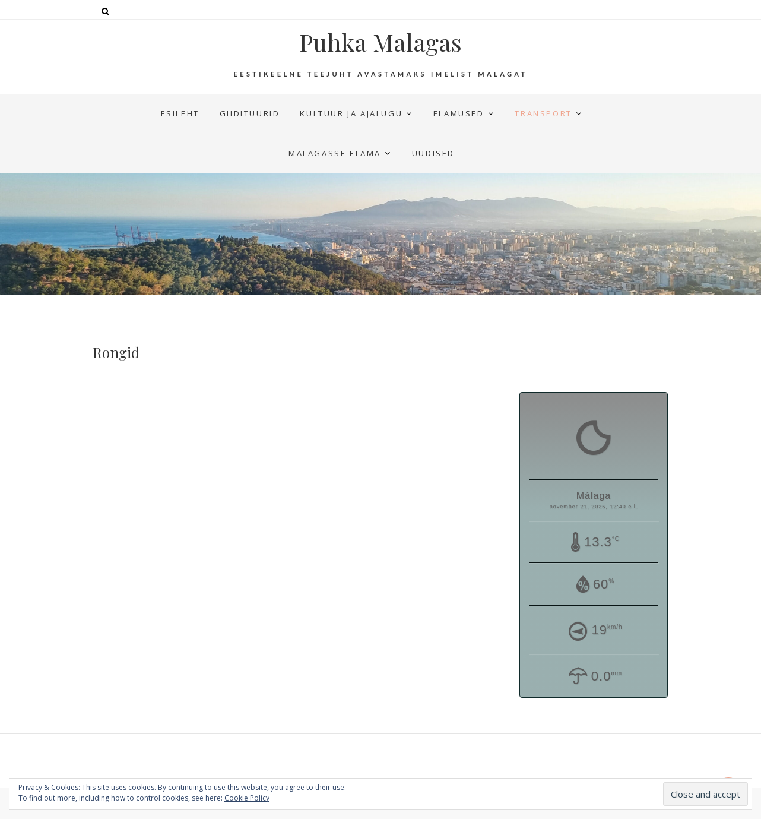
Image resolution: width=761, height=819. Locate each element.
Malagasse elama (334, 153)
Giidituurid (250, 113)
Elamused (458, 113)
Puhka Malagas (380, 42)
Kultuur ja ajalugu (351, 113)
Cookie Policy (246, 798)
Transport (543, 113)
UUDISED (433, 153)
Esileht (180, 113)
